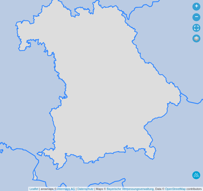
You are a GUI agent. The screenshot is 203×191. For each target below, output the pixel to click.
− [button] (196, 17)
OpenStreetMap (175, 188)
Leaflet (34, 188)
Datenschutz (85, 188)
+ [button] (196, 7)
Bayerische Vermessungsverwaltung (130, 188)
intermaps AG (66, 188)
